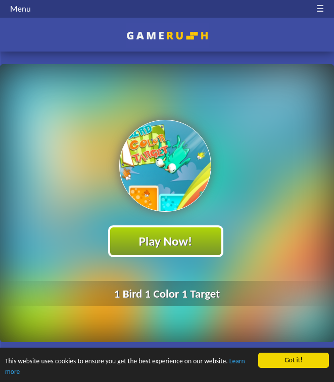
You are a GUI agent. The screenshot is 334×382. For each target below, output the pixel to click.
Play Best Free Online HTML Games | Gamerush (167, 36)
